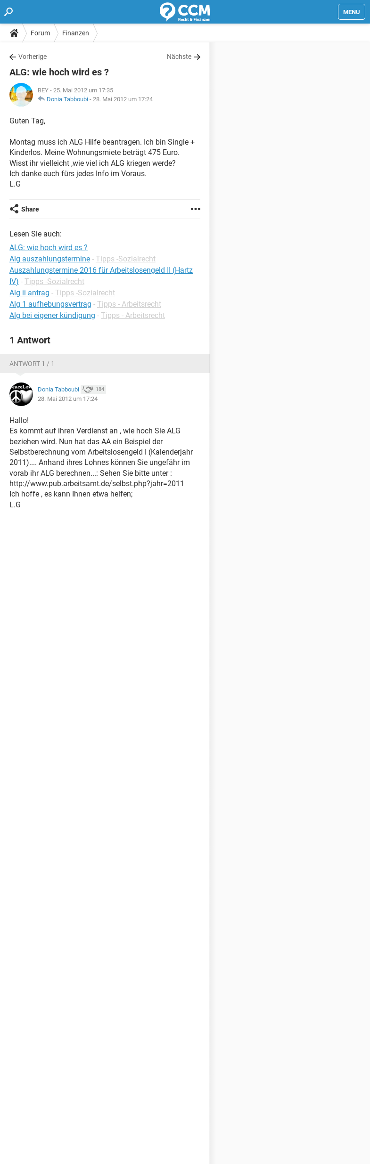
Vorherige (32, 56)
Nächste (179, 56)
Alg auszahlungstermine (49, 258)
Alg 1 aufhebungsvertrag (50, 304)
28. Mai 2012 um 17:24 (123, 99)
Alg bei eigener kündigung (52, 315)
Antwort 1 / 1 (32, 363)
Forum (40, 33)
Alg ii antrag (29, 292)
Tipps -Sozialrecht (126, 258)
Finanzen (75, 33)
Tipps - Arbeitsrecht (129, 304)
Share (30, 209)
